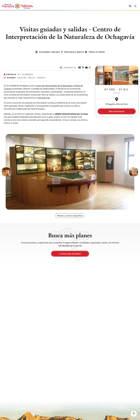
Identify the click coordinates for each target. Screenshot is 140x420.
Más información (116, 111)
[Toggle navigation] (135, 6)
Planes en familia (97, 52)
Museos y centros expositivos (70, 215)
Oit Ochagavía (25, 74)
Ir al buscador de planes (70, 253)
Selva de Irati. (44, 97)
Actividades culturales (49, 52)
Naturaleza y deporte (74, 52)
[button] (6, 171)
